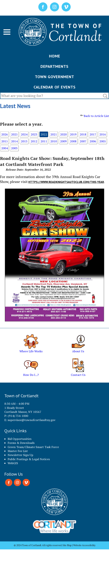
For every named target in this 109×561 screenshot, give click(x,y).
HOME (54, 56)
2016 (102, 134)
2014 (14, 141)
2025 (14, 134)
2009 (63, 141)
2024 (24, 134)
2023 (34, 134)
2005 (102, 141)
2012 (34, 141)
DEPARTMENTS (54, 66)
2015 (4, 141)
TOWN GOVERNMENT (54, 76)
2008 (73, 141)
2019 (73, 134)
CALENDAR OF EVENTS (55, 87)
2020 (63, 134)
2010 (53, 141)
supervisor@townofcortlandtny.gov (31, 420)
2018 (83, 134)
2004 (4, 148)
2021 (53, 134)
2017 (93, 134)
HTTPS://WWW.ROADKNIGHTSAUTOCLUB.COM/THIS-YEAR (66, 182)
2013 (24, 141)
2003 (14, 148)
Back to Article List (94, 116)
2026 (4, 134)
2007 (83, 141)
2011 (44, 141)
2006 (93, 141)
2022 (44, 134)
